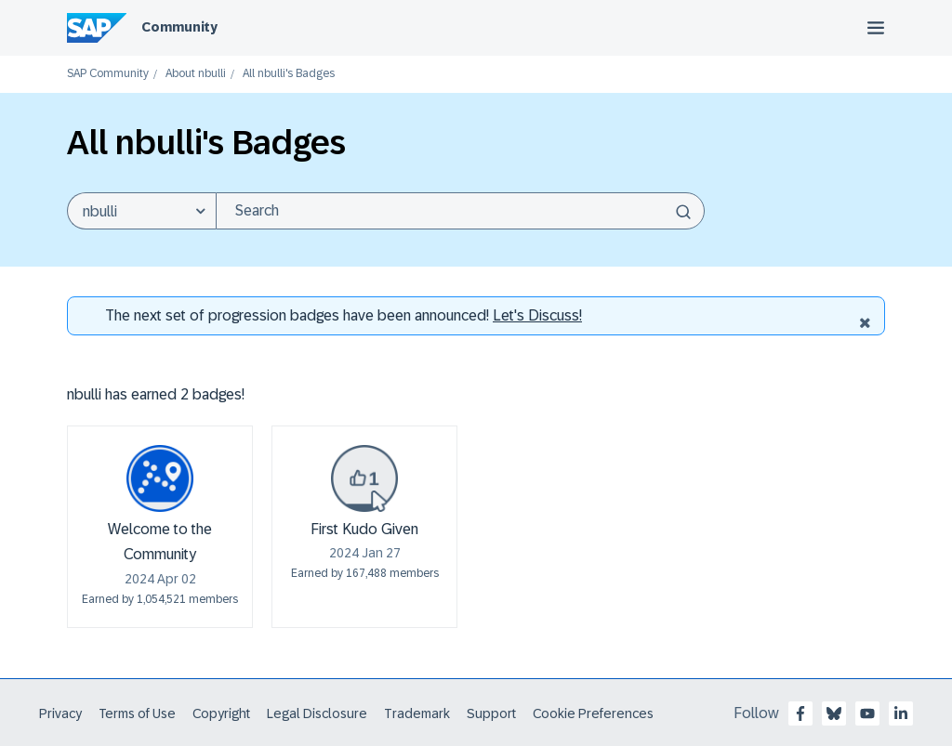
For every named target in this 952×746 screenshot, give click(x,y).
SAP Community (108, 74)
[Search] (460, 210)
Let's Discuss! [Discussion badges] (537, 315)
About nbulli (195, 74)
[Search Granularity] (141, 210)
